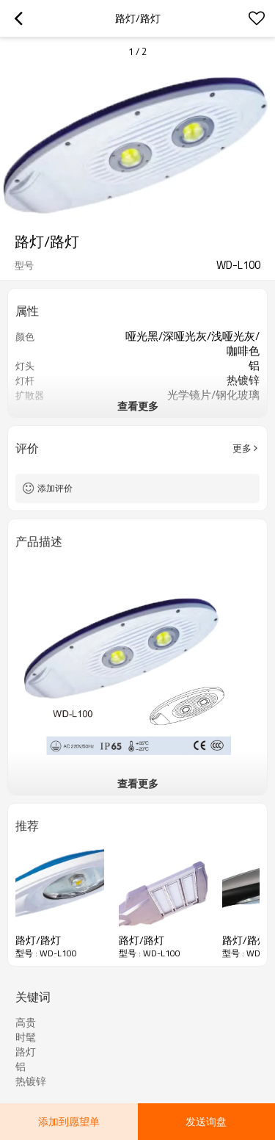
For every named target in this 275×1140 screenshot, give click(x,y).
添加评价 (55, 488)
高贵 (25, 1022)
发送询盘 (206, 1121)
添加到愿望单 (69, 1121)
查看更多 (137, 406)
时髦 (25, 1037)
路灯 (25, 1052)
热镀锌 (30, 1081)
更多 (242, 448)
